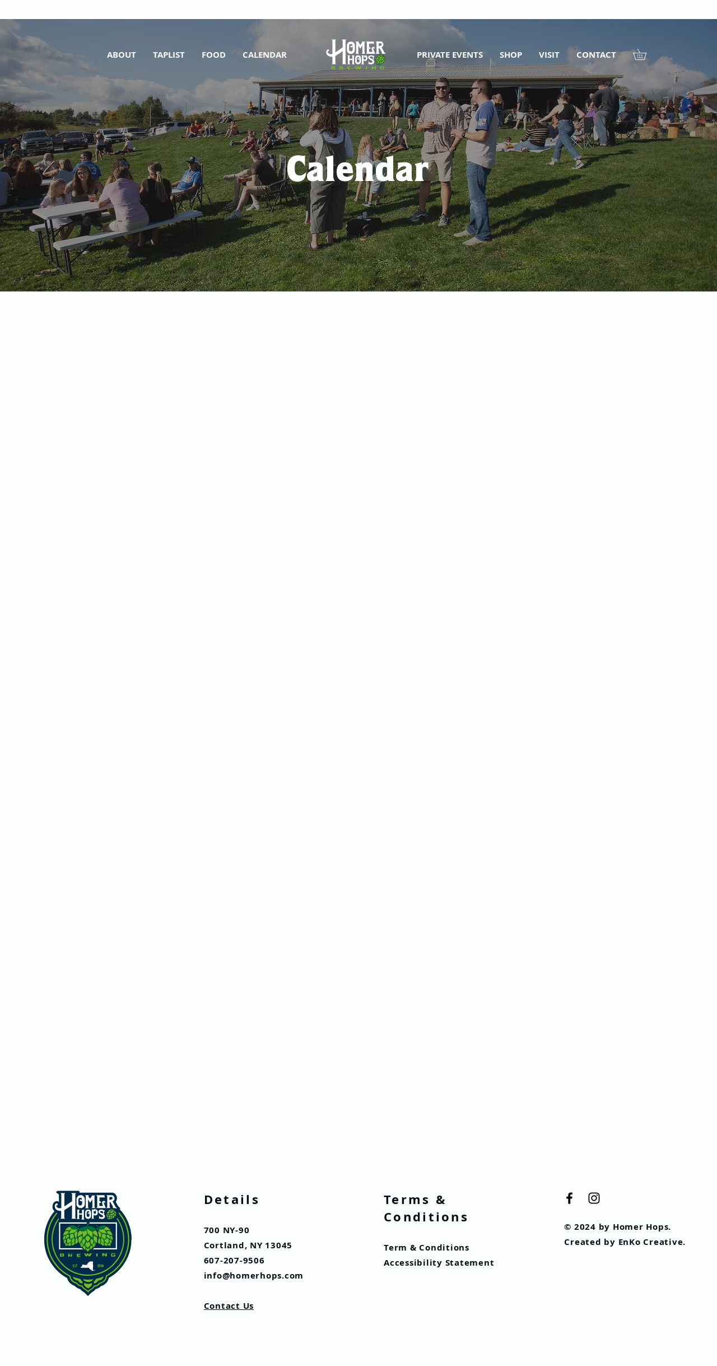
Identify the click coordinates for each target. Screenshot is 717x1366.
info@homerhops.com (254, 1275)
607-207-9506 (234, 1260)
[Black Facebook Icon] (569, 1198)
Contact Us (229, 1306)
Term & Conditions (426, 1247)
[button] (645, 54)
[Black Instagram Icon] (594, 1198)
